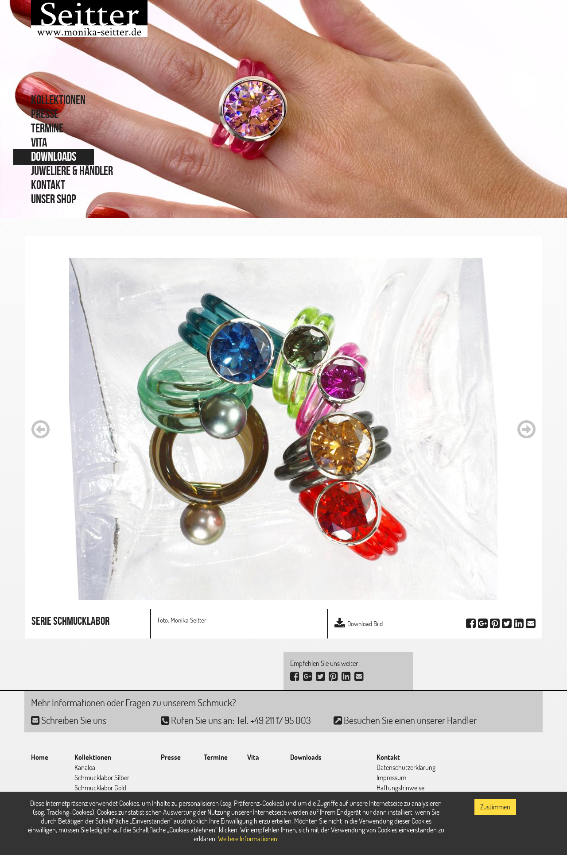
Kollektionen (58, 100)
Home (39, 757)
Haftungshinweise (400, 787)
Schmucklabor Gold (100, 787)
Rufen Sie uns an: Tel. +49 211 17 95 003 (236, 720)
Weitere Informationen (247, 838)
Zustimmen (495, 806)
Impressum (391, 777)
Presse (44, 114)
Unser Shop (53, 199)
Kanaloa (84, 767)
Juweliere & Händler (72, 171)
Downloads (53, 156)
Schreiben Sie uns (68, 720)
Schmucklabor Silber (101, 777)
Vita (39, 142)
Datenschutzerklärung (406, 767)
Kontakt (48, 185)
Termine (47, 128)
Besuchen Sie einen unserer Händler (405, 720)
